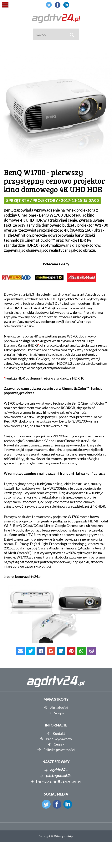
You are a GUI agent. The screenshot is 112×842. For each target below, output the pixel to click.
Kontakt (59, 733)
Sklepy (59, 713)
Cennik (59, 744)
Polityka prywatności (59, 750)
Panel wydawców (59, 739)
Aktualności (59, 707)
